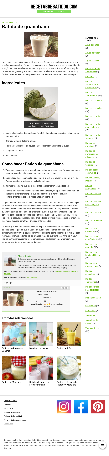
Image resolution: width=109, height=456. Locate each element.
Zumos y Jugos (92, 328)
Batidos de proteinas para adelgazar (91, 154)
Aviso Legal (9, 408)
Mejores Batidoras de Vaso (15, 420)
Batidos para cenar (93, 220)
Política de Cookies (12, 412)
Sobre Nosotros (10, 401)
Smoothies (90, 315)
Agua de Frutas (92, 45)
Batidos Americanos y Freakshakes (91, 84)
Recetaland (8, 424)
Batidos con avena (93, 100)
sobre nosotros (31, 277)
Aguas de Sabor (92, 53)
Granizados (90, 305)
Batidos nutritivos (93, 212)
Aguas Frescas (92, 61)
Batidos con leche (9, 22)
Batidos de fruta (92, 116)
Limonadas (90, 310)
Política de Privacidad (13, 416)
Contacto (7, 405)
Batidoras (89, 76)
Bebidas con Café (93, 298)
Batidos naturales (93, 193)
